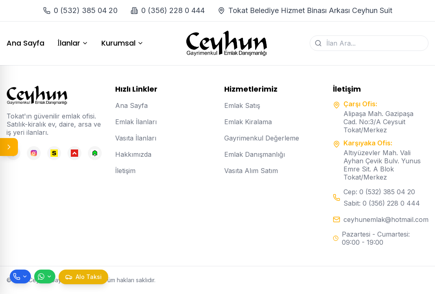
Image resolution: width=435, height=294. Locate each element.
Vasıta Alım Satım (251, 171)
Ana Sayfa (25, 43)
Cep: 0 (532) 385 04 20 (379, 192)
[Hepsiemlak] (74, 153)
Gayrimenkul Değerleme (261, 138)
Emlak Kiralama (248, 122)
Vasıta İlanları (135, 138)
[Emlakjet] (95, 153)
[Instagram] (34, 153)
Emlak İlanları (136, 122)
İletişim (125, 171)
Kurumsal (122, 43)
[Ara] (318, 43)
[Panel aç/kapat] (9, 147)
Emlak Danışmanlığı (254, 154)
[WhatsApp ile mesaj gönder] (44, 276)
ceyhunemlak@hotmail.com (385, 219)
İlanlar (72, 43)
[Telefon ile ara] (20, 276)
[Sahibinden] (54, 153)
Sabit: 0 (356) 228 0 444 (381, 203)
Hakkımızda (133, 154)
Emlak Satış (242, 105)
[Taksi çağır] (83, 277)
